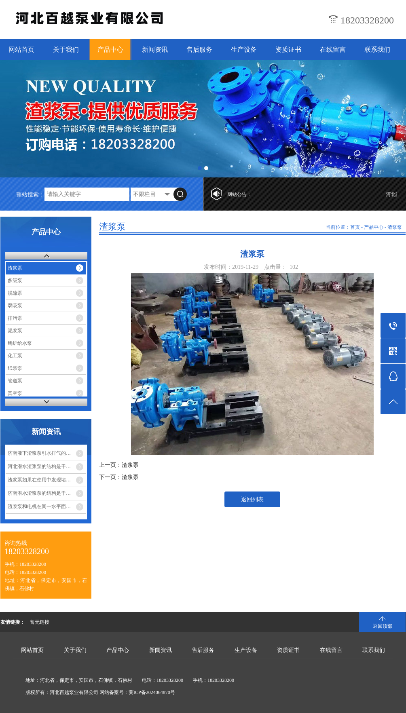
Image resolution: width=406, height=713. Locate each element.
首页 (355, 227)
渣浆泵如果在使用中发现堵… (39, 480)
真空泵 (15, 393)
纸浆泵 (15, 368)
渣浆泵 (15, 268)
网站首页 (21, 49)
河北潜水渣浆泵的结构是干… (39, 466)
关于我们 (66, 49)
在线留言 (333, 49)
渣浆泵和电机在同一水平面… (39, 506)
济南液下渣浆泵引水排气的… (39, 453)
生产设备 (244, 49)
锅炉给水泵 (20, 343)
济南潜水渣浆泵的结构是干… (39, 493)
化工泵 (15, 356)
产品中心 (110, 49)
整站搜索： (30, 195)
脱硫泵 (15, 293)
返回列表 (252, 499)
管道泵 (15, 381)
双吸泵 (15, 305)
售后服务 (199, 49)
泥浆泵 (15, 330)
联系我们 (377, 49)
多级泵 (15, 280)
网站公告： (239, 194)
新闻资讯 (155, 49)
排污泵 (15, 318)
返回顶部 (382, 626)
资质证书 (288, 49)
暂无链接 (39, 622)
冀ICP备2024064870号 (152, 692)
